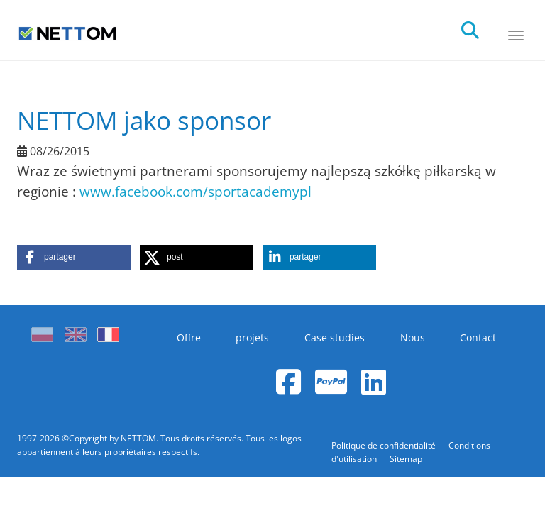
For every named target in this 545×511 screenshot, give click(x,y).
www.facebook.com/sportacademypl (195, 191)
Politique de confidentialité (384, 445)
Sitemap (406, 459)
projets (252, 337)
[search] (482, 26)
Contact (478, 337)
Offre (189, 337)
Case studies (334, 337)
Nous (412, 337)
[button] (74, 257)
